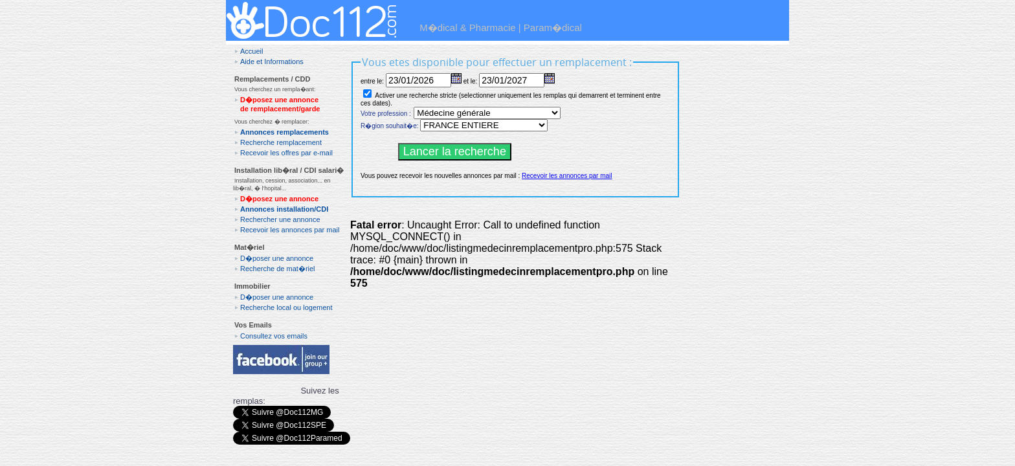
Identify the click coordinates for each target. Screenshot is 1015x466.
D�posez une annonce (279, 199)
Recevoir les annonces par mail (289, 230)
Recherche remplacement (281, 142)
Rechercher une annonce (280, 219)
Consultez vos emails (273, 336)
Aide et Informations (272, 61)
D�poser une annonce (276, 258)
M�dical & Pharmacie (467, 27)
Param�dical (553, 27)
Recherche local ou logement (286, 307)
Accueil (251, 51)
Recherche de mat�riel (277, 268)
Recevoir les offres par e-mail (286, 153)
